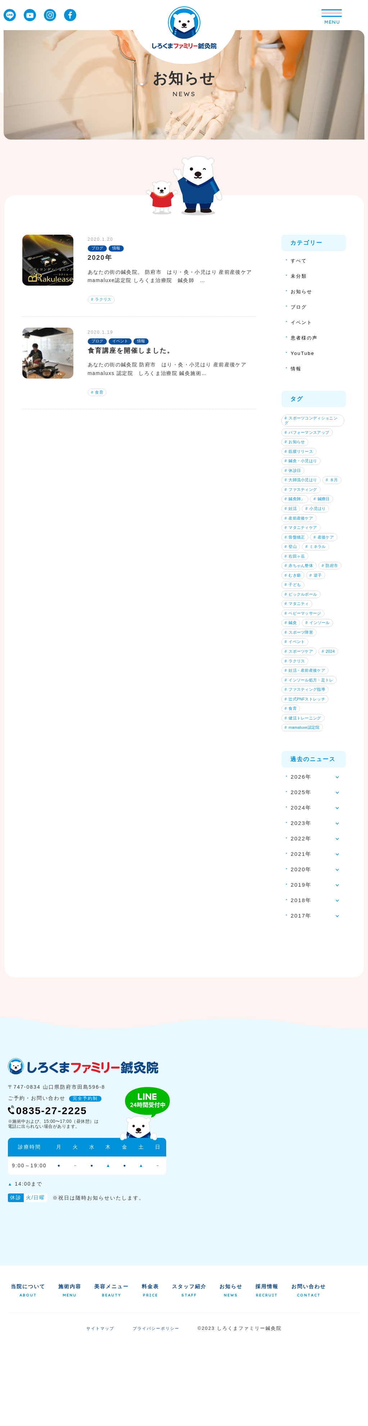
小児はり (320, 536)
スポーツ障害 (301, 694)
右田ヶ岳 (297, 604)
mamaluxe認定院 (304, 807)
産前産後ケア (301, 548)
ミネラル (297, 593)
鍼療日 (327, 525)
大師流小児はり (303, 491)
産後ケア (297, 582)
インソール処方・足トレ (312, 751)
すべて (300, 260)
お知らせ (303, 291)
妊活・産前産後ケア (307, 739)
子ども (318, 638)
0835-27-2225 (53, 1192)
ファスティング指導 (307, 762)
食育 (98, 395)
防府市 (294, 626)
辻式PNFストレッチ (307, 773)
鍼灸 (292, 683)
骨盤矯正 (297, 570)
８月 (292, 503)
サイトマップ (98, 1410)
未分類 (300, 276)
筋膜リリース (301, 458)
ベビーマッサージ (305, 672)
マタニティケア (303, 559)
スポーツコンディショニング (312, 422)
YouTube (304, 353)
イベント (303, 322)
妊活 (292, 536)
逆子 (292, 638)
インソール (323, 683)
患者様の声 (306, 337)
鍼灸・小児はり (303, 469)
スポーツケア (301, 717)
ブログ (300, 307)
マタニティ (299, 660)
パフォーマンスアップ (309, 435)
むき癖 (322, 626)
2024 (293, 728)
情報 (297, 368)
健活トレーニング (305, 795)
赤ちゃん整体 (301, 615)
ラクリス (103, 300)
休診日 (294, 480)
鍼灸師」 (297, 525)
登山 (324, 582)
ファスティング (303, 514)
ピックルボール (303, 649)
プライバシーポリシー (157, 1410)
